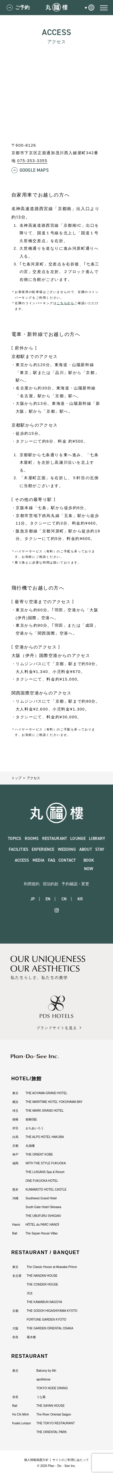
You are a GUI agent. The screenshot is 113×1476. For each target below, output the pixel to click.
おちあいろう (35, 1128)
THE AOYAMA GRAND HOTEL (46, 1093)
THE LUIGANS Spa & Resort (45, 1172)
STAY (100, 849)
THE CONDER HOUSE (42, 1284)
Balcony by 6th (46, 1370)
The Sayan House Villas (42, 1233)
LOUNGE (78, 838)
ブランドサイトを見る (56, 1028)
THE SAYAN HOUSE (50, 1405)
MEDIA (39, 860)
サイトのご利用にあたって (70, 1459)
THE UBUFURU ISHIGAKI (43, 1216)
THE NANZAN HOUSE (42, 1275)
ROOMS (32, 838)
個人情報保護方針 (36, 1459)
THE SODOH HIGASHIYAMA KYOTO (52, 1310)
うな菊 (41, 1397)
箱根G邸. (32, 1119)
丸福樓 (30, 1145)
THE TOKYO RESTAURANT (55, 1423)
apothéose (43, 1379)
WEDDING (67, 849)
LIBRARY (97, 838)
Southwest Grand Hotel (41, 1198)
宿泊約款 (51, 883)
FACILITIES (18, 849)
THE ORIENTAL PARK (51, 1432)
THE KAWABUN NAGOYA (44, 1302)
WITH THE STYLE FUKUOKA (46, 1163)
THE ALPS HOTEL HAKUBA (45, 1137)
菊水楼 (31, 1337)
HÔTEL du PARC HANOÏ (42, 1224)
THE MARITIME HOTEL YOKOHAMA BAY (54, 1102)
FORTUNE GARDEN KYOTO (46, 1319)
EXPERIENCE (43, 849)
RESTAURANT (54, 838)
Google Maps (34, 170)
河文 (30, 1293)
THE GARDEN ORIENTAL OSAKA (50, 1328)
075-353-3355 (32, 160)
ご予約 (22, 7)
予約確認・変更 (75, 883)
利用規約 (32, 883)
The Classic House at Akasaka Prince (52, 1267)
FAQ (51, 860)
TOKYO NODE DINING (52, 1388)
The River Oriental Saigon (53, 1414)
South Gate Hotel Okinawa (43, 1207)
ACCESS (22, 860)
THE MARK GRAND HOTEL (45, 1110)
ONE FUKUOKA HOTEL (42, 1180)
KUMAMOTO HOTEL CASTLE (46, 1189)
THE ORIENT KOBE (39, 1154)
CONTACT (67, 860)
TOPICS (14, 838)
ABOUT (85, 849)
